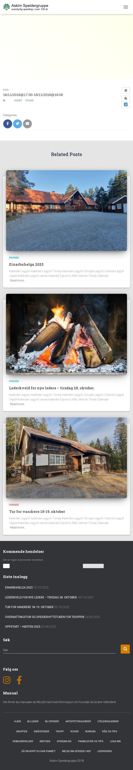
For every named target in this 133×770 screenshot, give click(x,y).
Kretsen (45, 741)
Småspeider (41, 731)
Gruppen (21, 731)
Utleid (29, 100)
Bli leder (32, 721)
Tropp (60, 731)
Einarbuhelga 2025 (26, 264)
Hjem (17, 721)
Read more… (18, 280)
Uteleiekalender (108, 721)
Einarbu (14, 257)
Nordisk (90, 731)
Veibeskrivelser (22, 741)
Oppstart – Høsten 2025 (22, 626)
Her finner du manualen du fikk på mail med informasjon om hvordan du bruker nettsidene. (59, 701)
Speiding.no (64, 741)
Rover (75, 731)
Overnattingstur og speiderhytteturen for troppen (44, 616)
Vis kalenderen (93, 565)
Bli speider (52, 721)
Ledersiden (105, 751)
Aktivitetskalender (78, 721)
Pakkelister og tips (90, 741)
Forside (14, 381)
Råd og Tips (109, 731)
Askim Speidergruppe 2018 (67, 760)
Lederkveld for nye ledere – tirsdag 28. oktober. (52, 387)
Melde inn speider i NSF (76, 751)
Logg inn (115, 741)
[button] (126, 98)
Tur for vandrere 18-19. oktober (37, 511)
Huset (18, 100)
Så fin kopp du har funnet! (38, 751)
